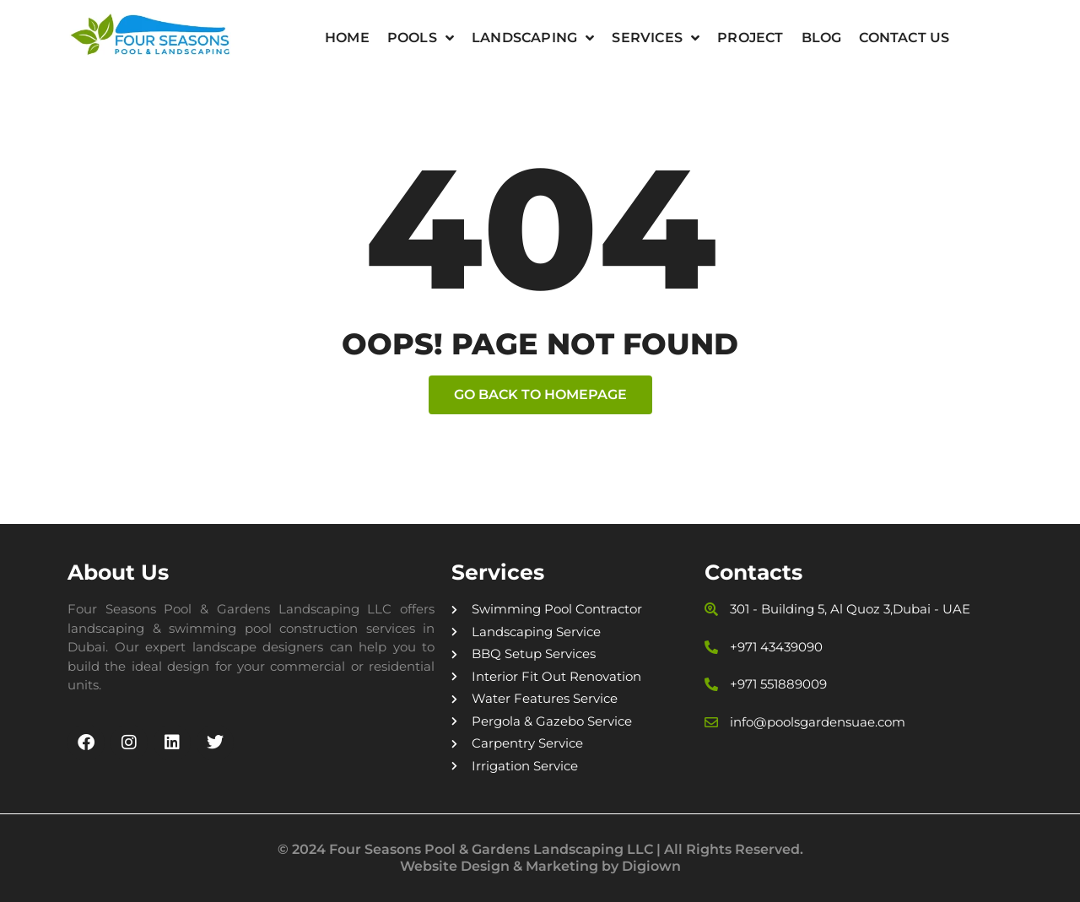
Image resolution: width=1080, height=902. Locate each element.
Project (750, 38)
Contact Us (904, 38)
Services (655, 38)
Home (347, 38)
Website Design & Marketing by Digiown (540, 866)
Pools (420, 38)
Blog (822, 38)
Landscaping (533, 38)
